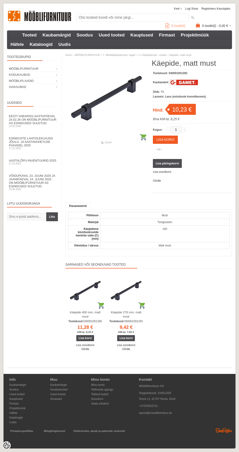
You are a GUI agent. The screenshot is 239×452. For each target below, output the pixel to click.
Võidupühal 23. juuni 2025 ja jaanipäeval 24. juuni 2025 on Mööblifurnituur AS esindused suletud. (32, 182)
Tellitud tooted (99, 394)
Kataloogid (41, 44)
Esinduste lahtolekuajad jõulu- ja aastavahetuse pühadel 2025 (32, 143)
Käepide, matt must (180, 55)
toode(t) (175, 26)
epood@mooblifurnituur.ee (155, 413)
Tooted (29, 35)
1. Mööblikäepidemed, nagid (119, 55)
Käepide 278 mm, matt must (126, 314)
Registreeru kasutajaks (215, 8)
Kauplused (141, 35)
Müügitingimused (54, 431)
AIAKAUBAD (17, 87)
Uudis (64, 44)
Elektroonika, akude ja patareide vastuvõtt (99, 431)
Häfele (17, 44)
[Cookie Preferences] (6, 445)
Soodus (85, 35)
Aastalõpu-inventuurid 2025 (32, 162)
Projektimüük (195, 35)
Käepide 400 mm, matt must (85, 314)
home (68, 55)
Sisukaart (56, 399)
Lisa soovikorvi (162, 172)
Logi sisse (191, 8)
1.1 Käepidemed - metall (152, 55)
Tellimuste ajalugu (102, 389)
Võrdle (157, 180)
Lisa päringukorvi (167, 163)
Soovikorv (97, 399)
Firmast (167, 35)
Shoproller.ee (224, 430)
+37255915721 (148, 406)
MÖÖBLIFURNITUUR (23, 68)
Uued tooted (112, 35)
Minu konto (98, 385)
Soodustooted (58, 389)
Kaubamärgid (56, 35)
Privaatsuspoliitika (21, 431)
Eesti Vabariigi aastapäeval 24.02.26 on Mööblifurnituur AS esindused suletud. (32, 120)
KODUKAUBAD (19, 74)
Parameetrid (78, 206)
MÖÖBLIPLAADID (21, 81)
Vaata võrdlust (100, 403)
